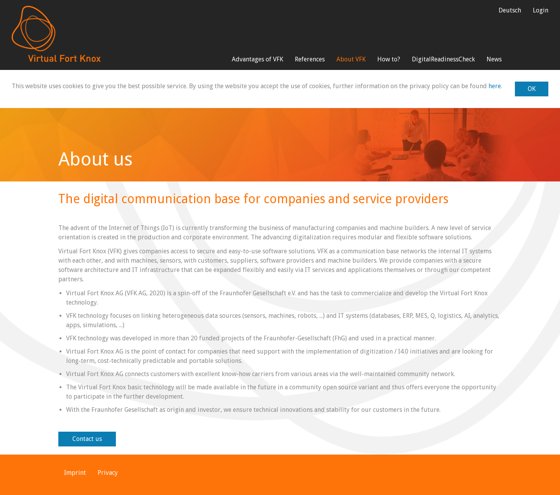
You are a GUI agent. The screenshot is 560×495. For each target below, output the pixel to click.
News (494, 59)
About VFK (351, 59)
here (494, 86)
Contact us (87, 439)
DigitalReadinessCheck (443, 59)
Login (540, 10)
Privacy (108, 472)
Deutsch (510, 10)
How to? (388, 59)
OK (532, 88)
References (310, 59)
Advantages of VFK (257, 59)
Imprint (75, 472)
